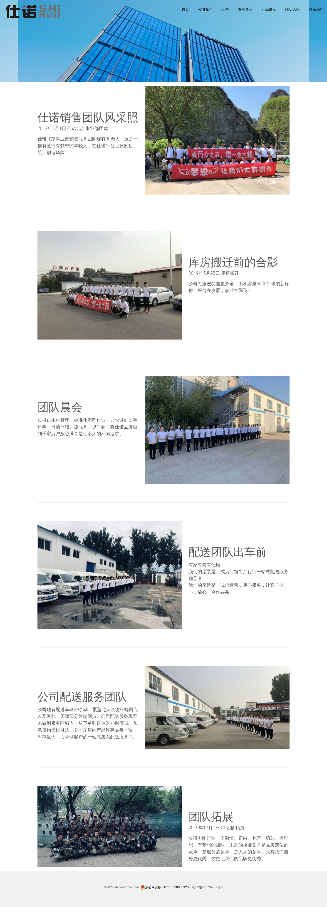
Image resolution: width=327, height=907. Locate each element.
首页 (185, 9)
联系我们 (316, 9)
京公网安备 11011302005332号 (167, 887)
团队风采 (292, 9)
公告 (225, 9)
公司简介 (205, 9)
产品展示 (269, 9)
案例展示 (245, 9)
